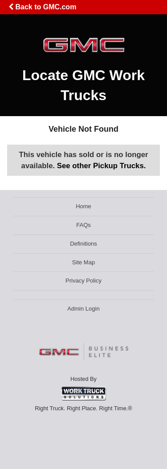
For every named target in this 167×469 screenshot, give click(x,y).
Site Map (83, 262)
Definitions (83, 243)
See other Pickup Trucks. (101, 166)
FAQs (83, 225)
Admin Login (83, 308)
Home (83, 206)
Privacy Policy (83, 280)
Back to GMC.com (42, 7)
